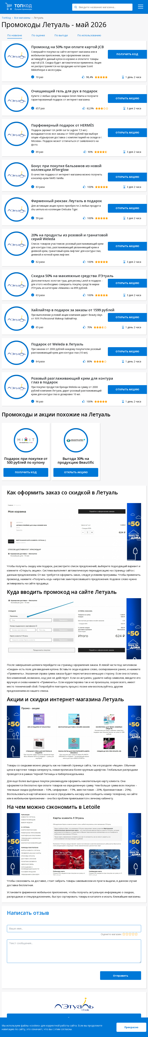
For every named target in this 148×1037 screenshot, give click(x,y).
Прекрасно (131, 1027)
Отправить (120, 975)
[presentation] (33, 973)
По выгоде (61, 35)
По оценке (38, 35)
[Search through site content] (102, 7)
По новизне (14, 35)
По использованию (89, 35)
